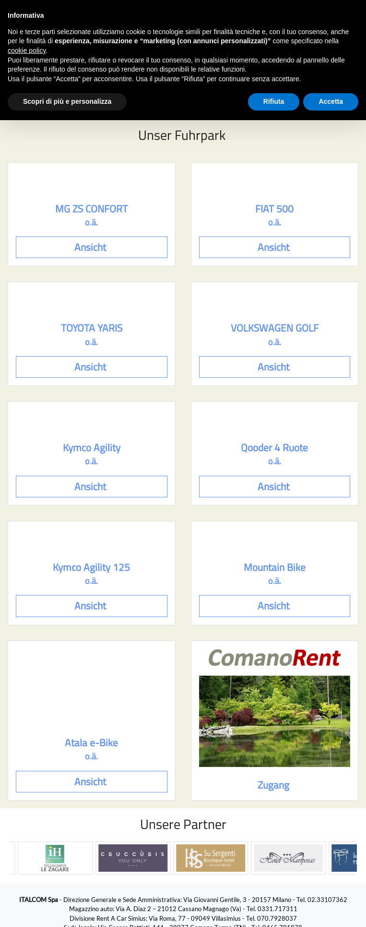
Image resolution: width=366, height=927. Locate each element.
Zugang (275, 785)
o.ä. (91, 222)
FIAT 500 (274, 208)
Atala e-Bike (91, 742)
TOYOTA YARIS (91, 328)
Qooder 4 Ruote (274, 447)
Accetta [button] (331, 101)
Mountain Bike (275, 567)
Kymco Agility (91, 447)
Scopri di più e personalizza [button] (67, 101)
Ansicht (91, 247)
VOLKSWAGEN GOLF (275, 328)
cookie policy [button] (27, 50)
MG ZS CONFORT (91, 208)
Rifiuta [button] (273, 101)
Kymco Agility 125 (91, 567)
